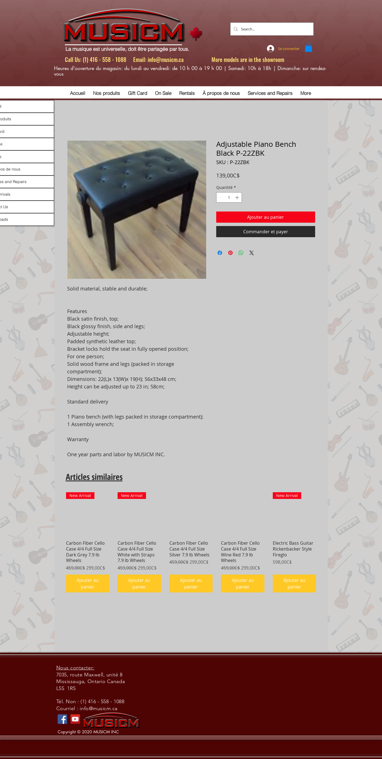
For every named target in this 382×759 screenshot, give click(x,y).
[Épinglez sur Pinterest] (230, 252)
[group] (191, 542)
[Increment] (237, 197)
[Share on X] (251, 252)
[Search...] (271, 29)
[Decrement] (220, 197)
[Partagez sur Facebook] (219, 252)
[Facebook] (62, 719)
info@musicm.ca (166, 59)
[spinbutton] (229, 197)
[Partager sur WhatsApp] (241, 252)
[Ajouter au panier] (88, 583)
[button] (308, 47)
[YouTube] (75, 719)
